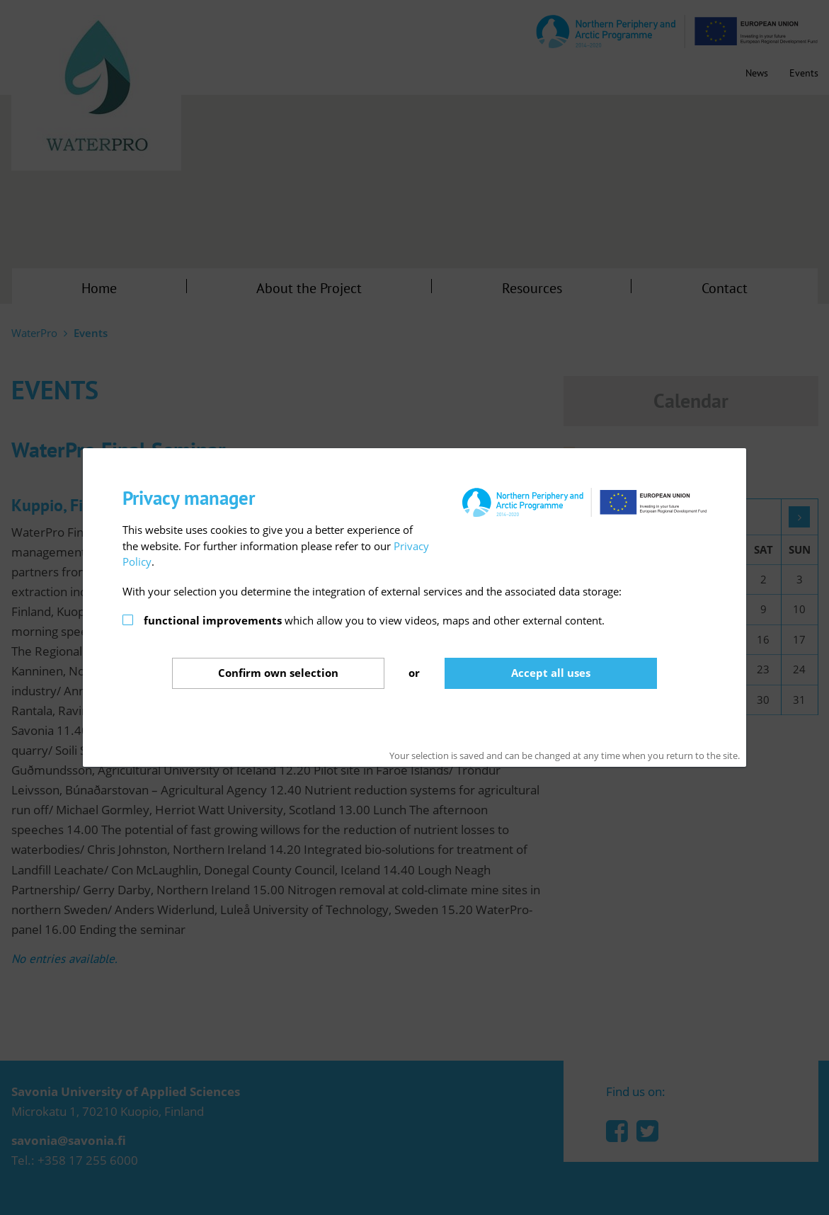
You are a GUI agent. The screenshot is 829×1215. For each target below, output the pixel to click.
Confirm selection (278, 673)
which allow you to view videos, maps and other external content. (374, 620)
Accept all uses (550, 673)
